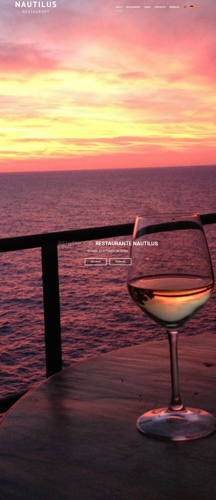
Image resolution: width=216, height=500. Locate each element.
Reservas (120, 262)
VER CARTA (95, 262)
